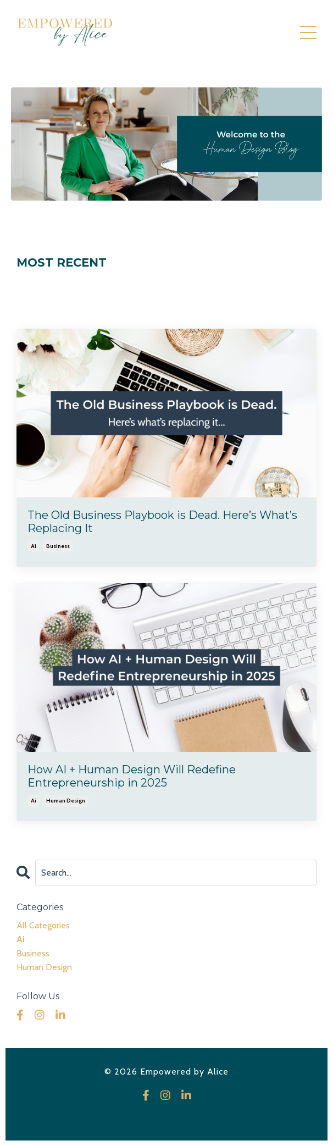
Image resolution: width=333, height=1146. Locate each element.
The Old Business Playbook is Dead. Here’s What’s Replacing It (162, 521)
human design (65, 800)
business (58, 546)
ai (33, 546)
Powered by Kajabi (166, 1112)
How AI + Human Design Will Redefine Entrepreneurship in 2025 (131, 776)
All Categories (43, 925)
